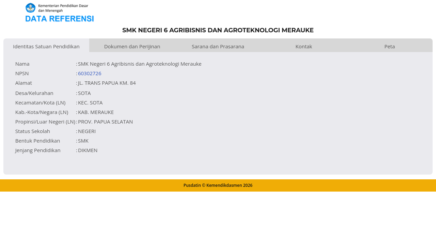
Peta (389, 46)
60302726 (90, 73)
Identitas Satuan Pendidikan (46, 46)
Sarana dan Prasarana (218, 46)
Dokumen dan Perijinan (132, 46)
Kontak (304, 46)
